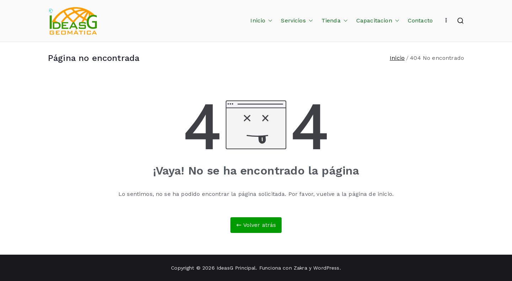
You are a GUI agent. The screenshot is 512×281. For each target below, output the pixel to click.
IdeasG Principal (236, 268)
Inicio (261, 21)
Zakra (300, 268)
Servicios (297, 21)
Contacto (420, 20)
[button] (268, 21)
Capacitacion (377, 21)
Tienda (334, 21)
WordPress (326, 268)
